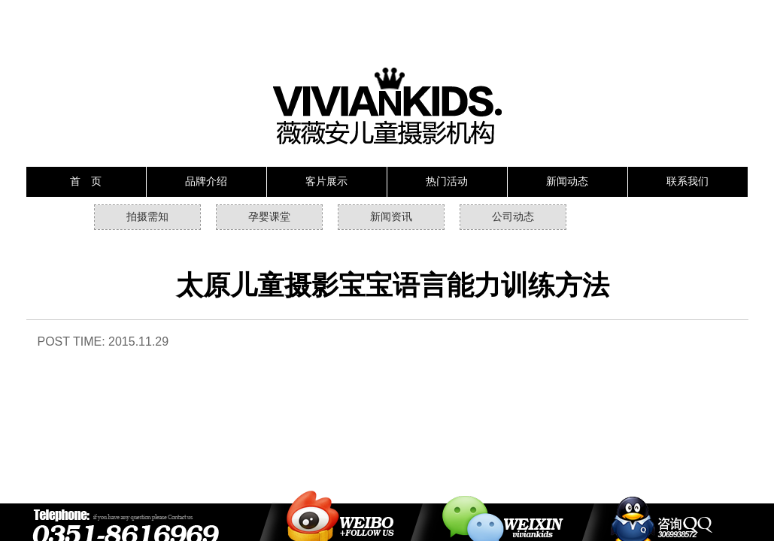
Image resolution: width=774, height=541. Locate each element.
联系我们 (687, 181)
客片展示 (326, 181)
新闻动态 (567, 181)
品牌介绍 (206, 181)
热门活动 (447, 181)
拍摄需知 (147, 216)
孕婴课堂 (269, 216)
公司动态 (513, 216)
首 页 (86, 181)
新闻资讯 (391, 216)
